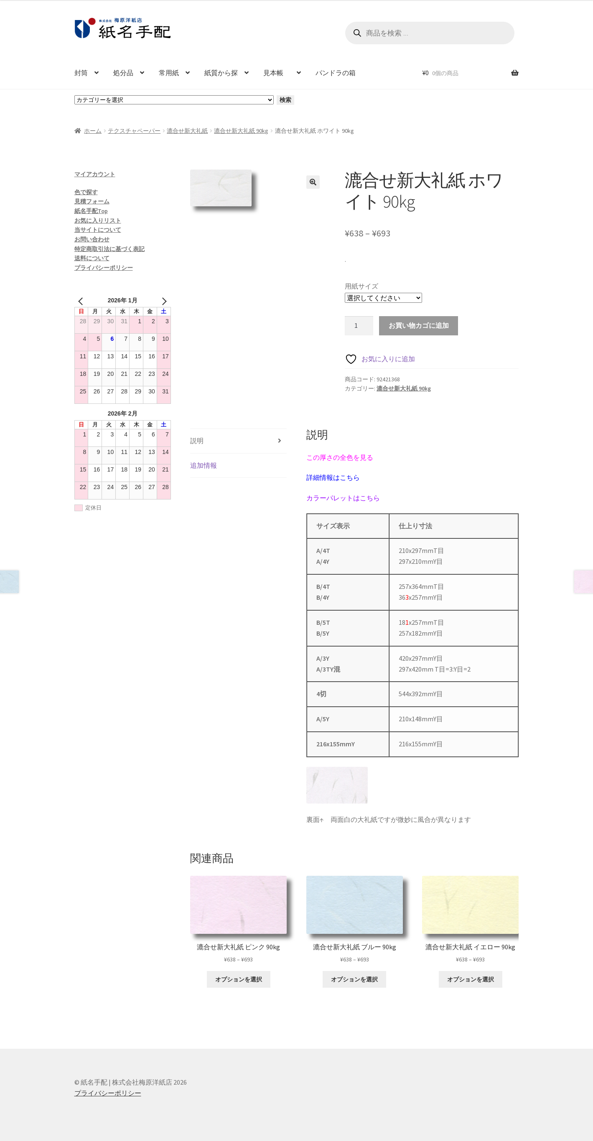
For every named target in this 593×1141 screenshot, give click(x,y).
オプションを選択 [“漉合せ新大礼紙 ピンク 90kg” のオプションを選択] (238, 979)
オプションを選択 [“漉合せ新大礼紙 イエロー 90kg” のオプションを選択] (470, 979)
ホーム (93, 130)
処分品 (123, 72)
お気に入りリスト (97, 220)
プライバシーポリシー (103, 267)
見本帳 (276, 72)
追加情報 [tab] (203, 465)
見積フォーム (91, 201)
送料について (91, 258)
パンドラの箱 (336, 72)
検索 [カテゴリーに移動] (285, 100)
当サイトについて (97, 229)
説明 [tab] (197, 440)
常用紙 (169, 72)
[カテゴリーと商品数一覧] (174, 99)
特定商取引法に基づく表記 (109, 249)
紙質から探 (221, 72)
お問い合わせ (91, 239)
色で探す (86, 192)
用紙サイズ (361, 286)
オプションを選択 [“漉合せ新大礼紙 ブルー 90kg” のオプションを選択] (354, 979)
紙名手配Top (91, 211)
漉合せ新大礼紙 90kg (241, 130)
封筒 (81, 72)
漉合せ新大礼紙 (187, 130)
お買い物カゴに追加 (419, 325)
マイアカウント (94, 174)
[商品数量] (359, 325)
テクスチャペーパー (134, 130)
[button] (313, 182)
